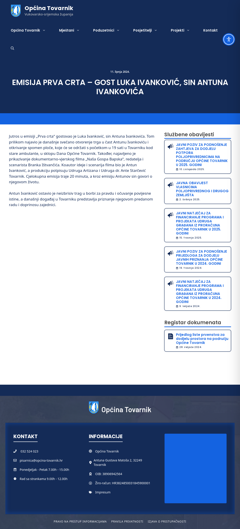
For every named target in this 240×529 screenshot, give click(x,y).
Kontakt (210, 30)
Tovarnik (112, 451)
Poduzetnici (109, 30)
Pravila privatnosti (127, 521)
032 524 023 (29, 451)
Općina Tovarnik (49, 8)
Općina (100, 451)
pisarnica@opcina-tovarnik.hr (41, 460)
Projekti (184, 30)
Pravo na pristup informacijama (80, 521)
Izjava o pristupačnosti (167, 521)
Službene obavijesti (189, 134)
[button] (12, 48)
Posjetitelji (148, 30)
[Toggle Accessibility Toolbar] (229, 39)
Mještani (72, 30)
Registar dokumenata (192, 322)
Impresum (102, 492)
